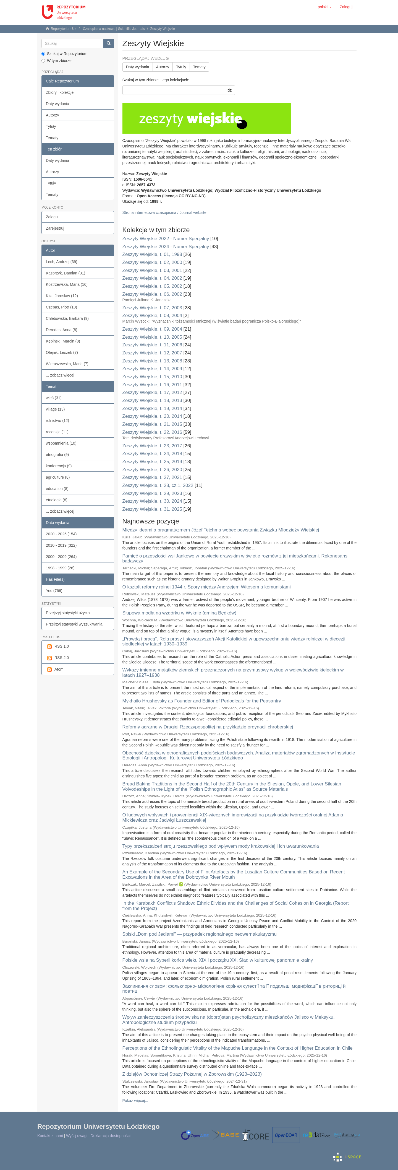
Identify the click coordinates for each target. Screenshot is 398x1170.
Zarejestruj (55, 228)
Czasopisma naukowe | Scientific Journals (114, 29)
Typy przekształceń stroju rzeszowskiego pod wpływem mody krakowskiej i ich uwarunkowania (220, 846)
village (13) (55, 409)
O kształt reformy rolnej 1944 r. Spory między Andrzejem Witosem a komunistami (206, 587)
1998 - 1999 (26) (60, 568)
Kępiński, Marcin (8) (63, 341)
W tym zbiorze (56, 60)
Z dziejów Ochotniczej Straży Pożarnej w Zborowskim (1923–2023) (192, 1074)
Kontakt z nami (50, 1135)
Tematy (52, 138)
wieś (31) (54, 398)
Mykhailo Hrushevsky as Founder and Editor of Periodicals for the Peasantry (201, 701)
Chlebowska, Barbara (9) (67, 318)
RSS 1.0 (57, 646)
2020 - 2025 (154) (61, 534)
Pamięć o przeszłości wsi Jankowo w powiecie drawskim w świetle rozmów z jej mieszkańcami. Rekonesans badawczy (234, 558)
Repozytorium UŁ (64, 29)
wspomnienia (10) (61, 443)
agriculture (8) (58, 477)
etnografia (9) (57, 454)
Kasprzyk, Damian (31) (65, 273)
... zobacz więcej (60, 375)
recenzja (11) (57, 432)
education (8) (57, 488)
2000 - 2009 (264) (61, 556)
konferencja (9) (59, 466)
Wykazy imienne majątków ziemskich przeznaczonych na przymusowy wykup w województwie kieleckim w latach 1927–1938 (233, 672)
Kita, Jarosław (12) (62, 296)
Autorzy (52, 115)
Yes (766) (54, 590)
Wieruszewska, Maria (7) (67, 364)
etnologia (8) (56, 500)
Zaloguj (52, 217)
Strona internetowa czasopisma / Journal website (164, 212)
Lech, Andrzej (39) (61, 262)
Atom (55, 669)
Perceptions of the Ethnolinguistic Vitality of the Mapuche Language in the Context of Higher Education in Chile (237, 1048)
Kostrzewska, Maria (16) (67, 284)
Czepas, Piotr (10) (61, 307)
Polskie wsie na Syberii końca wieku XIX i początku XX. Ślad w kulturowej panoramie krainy (217, 960)
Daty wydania (57, 104)
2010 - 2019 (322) (61, 545)
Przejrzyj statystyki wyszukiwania (74, 624)
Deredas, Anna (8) (61, 330)
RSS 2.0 (57, 657)
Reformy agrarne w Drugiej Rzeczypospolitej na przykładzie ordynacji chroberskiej (207, 727)
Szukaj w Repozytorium (64, 53)
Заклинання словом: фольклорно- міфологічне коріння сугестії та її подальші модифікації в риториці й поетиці (234, 989)
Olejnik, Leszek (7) (62, 352)
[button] (324, 7)
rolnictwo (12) (57, 420)
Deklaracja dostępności (110, 1135)
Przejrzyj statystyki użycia (68, 613)
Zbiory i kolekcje (60, 92)
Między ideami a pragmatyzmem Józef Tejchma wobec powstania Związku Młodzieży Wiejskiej (220, 530)
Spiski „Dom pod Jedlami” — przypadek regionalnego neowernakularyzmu (199, 934)
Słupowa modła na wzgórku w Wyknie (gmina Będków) (179, 613)
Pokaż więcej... (135, 1100)
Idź (229, 90)
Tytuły (51, 126)
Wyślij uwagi (76, 1135)
